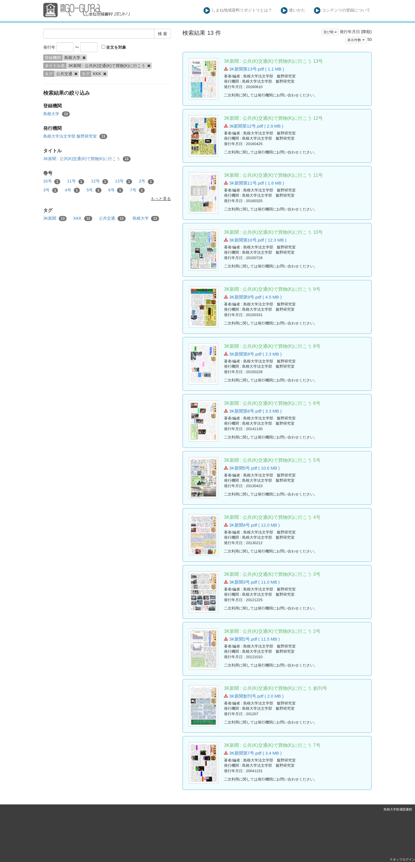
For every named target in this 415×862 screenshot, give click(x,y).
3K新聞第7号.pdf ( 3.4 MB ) (253, 753)
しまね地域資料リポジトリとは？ (237, 10)
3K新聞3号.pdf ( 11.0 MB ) (252, 582)
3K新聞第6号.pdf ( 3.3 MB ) (253, 411)
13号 (123, 181)
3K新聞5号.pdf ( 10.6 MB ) (252, 468)
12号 (99, 181)
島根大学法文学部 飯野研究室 (75, 136)
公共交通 (112, 218)
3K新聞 (55, 218)
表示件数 (355, 40)
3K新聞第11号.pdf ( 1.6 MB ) (254, 183)
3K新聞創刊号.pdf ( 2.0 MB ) (254, 696)
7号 (137, 190)
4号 (72, 190)
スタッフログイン (402, 859)
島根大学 (56, 114)
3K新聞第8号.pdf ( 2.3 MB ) (253, 354)
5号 (94, 190)
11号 (75, 181)
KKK (82, 218)
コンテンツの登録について (342, 10)
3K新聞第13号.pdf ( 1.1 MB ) (254, 69)
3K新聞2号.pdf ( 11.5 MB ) (252, 639)
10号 (51, 181)
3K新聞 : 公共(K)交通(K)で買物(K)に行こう (87, 159)
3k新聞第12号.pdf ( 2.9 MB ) (253, 126)
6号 (115, 190)
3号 (50, 190)
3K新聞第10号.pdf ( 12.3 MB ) (255, 240)
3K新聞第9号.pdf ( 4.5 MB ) (253, 297)
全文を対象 (114, 47)
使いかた (293, 10)
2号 (146, 181)
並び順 (330, 32)
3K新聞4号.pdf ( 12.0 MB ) (252, 525)
